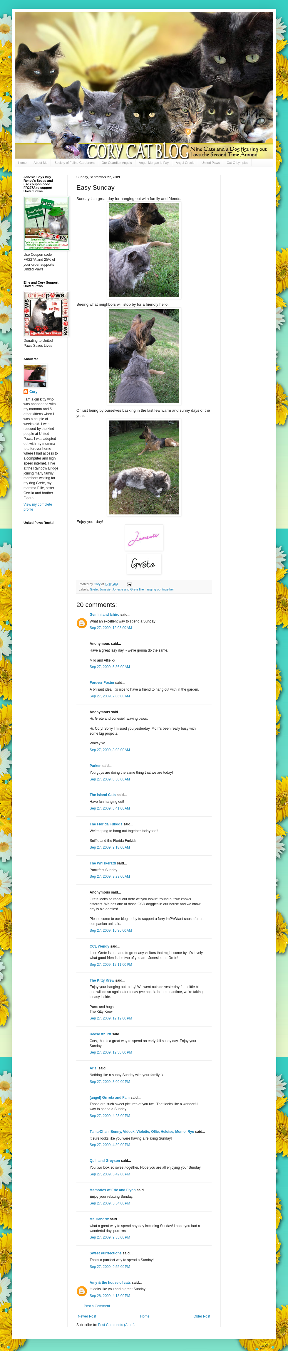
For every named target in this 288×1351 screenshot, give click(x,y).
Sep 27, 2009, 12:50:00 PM (111, 1052)
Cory (33, 392)
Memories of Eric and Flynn (113, 1190)
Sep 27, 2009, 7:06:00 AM (110, 696)
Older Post (201, 1316)
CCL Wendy (99, 946)
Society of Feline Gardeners (74, 162)
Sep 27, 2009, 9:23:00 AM (110, 876)
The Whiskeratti (103, 863)
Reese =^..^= (100, 1034)
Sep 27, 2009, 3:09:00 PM (110, 1082)
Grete (94, 589)
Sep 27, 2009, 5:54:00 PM (110, 1203)
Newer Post (87, 1316)
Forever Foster (102, 683)
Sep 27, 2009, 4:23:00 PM (110, 1116)
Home (22, 162)
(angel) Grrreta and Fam (110, 1098)
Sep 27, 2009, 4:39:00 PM (110, 1145)
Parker (95, 766)
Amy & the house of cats (110, 1283)
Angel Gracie (185, 162)
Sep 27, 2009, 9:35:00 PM (110, 1237)
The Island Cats (103, 795)
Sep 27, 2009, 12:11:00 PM (111, 965)
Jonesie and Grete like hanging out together (143, 589)
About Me (40, 162)
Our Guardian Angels (117, 162)
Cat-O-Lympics (237, 162)
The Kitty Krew (102, 980)
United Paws (211, 162)
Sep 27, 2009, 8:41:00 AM (110, 808)
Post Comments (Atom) (116, 1325)
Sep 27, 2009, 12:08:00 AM (111, 628)
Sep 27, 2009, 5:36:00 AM (110, 667)
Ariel (94, 1068)
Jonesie (105, 589)
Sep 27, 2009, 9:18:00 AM (110, 847)
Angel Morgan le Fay (154, 162)
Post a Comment (97, 1306)
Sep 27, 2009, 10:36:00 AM (111, 930)
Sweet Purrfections (106, 1253)
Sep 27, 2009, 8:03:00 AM (110, 750)
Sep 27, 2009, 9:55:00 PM (110, 1267)
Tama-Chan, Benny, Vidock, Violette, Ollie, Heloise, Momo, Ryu (142, 1132)
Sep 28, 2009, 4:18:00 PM (110, 1296)
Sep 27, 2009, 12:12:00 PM (111, 1018)
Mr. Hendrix (99, 1219)
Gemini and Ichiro (104, 615)
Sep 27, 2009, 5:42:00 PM (110, 1174)
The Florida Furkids (106, 824)
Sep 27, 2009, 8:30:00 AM (110, 779)
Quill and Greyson (105, 1161)
